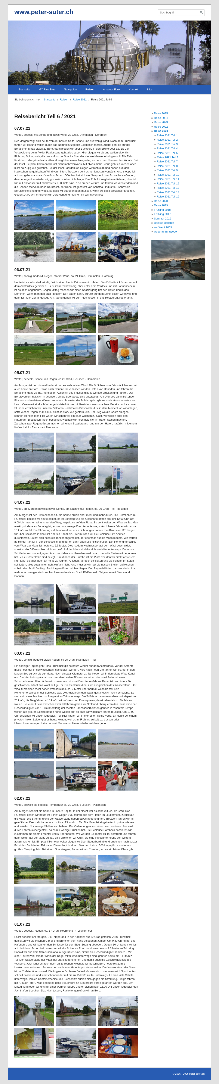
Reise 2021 (161, 131)
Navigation (70, 89)
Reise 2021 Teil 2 (167, 139)
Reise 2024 (161, 117)
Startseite (24, 89)
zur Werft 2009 (163, 227)
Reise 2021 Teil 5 (167, 153)
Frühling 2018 (162, 209)
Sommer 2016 (162, 218)
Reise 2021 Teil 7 (167, 161)
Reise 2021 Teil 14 (168, 192)
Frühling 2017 (162, 214)
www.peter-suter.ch (43, 11)
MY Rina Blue (47, 89)
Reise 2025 (161, 113)
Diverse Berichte (164, 222)
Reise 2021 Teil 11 (168, 179)
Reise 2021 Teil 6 (168, 157)
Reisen (90, 89)
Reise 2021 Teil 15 (168, 196)
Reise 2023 (161, 122)
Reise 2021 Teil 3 (167, 144)
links (149, 89)
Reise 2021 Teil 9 (167, 170)
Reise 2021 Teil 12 (168, 183)
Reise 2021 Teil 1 (167, 135)
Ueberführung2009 (165, 231)
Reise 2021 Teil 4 (167, 148)
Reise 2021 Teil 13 (168, 187)
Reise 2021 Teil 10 (168, 174)
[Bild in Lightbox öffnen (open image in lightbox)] (34, 215)
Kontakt (133, 89)
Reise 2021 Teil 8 (167, 166)
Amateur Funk (111, 89)
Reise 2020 (161, 201)
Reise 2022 (161, 126)
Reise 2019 (161, 205)
